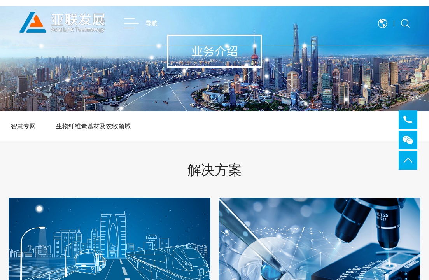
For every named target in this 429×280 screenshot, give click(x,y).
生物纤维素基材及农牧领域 (93, 126)
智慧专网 (23, 126)
